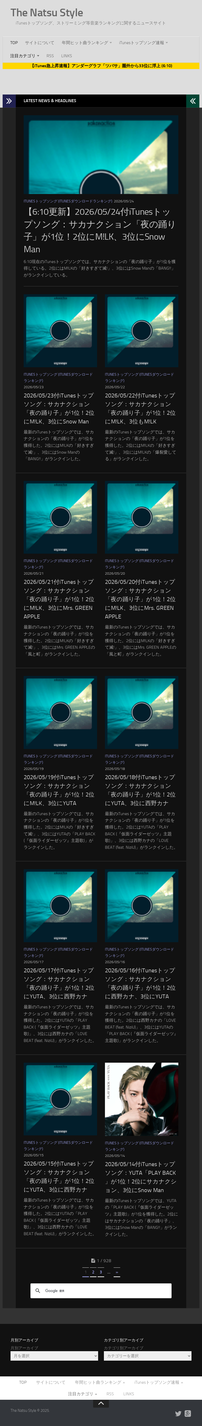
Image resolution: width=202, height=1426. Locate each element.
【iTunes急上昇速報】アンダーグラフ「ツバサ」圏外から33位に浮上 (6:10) (101, 65)
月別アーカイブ (24, 1348)
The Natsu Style (47, 12)
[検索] (100, 1291)
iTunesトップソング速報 (141, 42)
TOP (14, 42)
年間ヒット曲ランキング (85, 42)
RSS (50, 55)
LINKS (66, 55)
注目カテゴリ (23, 55)
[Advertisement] (101, 81)
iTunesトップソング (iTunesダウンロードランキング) (68, 201)
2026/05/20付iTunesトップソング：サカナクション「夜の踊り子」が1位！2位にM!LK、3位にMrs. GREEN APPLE (140, 599)
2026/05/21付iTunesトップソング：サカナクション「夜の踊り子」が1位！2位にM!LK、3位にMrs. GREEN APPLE (59, 599)
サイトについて (39, 42)
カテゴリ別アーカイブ (123, 1348)
